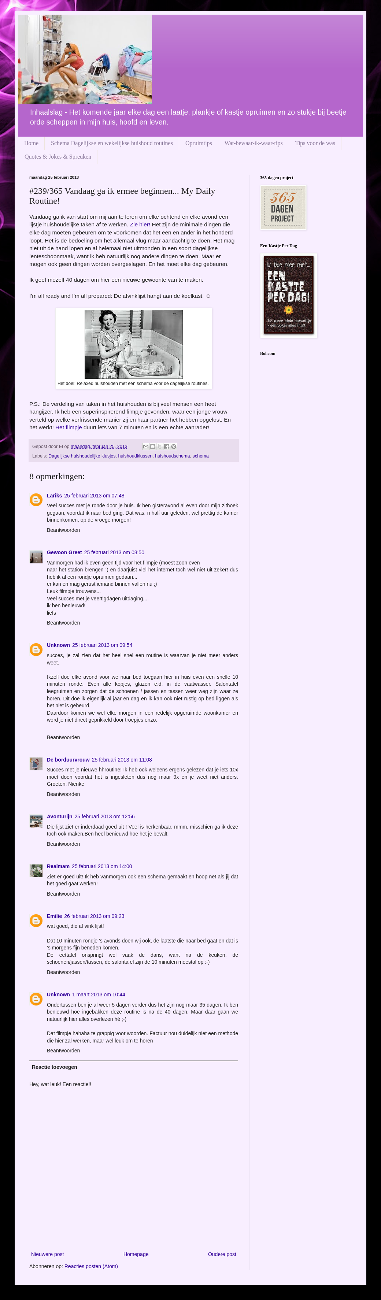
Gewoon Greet (64, 552)
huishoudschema (172, 456)
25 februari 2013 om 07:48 (94, 496)
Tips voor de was (315, 143)
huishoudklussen (135, 456)
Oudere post (222, 1254)
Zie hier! (140, 224)
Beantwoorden (63, 530)
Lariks (54, 496)
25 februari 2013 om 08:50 (114, 552)
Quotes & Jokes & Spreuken (58, 156)
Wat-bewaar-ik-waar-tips (254, 143)
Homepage (136, 1254)
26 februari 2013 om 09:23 (94, 916)
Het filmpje (68, 427)
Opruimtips (198, 143)
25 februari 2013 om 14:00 (102, 866)
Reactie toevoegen (54, 1067)
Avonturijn (59, 816)
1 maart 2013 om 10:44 (98, 994)
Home (31, 143)
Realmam (58, 866)
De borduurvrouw (68, 760)
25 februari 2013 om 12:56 (104, 816)
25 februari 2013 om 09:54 (102, 645)
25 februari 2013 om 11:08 (122, 760)
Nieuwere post (47, 1254)
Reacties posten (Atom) (91, 1266)
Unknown (58, 645)
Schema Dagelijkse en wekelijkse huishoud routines (112, 143)
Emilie (54, 916)
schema (201, 456)
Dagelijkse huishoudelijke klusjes (81, 456)
